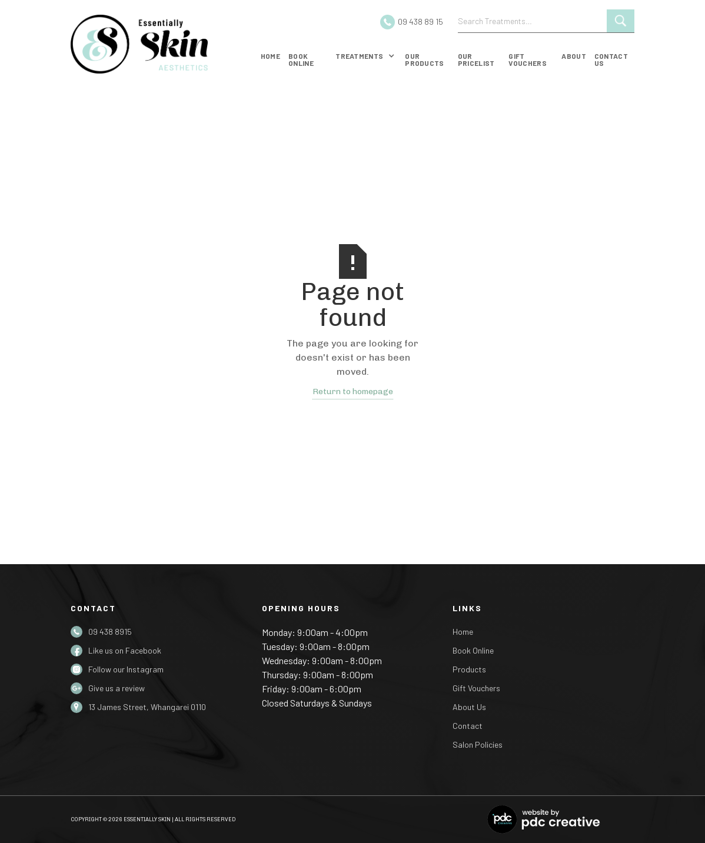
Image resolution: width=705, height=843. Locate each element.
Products (469, 669)
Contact (468, 726)
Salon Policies (478, 744)
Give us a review (116, 688)
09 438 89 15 (420, 21)
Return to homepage (352, 391)
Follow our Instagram (126, 669)
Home (270, 56)
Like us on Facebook (124, 650)
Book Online (473, 650)
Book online (301, 59)
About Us (469, 707)
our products (424, 59)
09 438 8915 (110, 632)
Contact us (611, 59)
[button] (365, 58)
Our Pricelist (476, 59)
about (573, 56)
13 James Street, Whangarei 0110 (147, 707)
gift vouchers (527, 59)
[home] (159, 44)
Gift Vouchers (476, 688)
